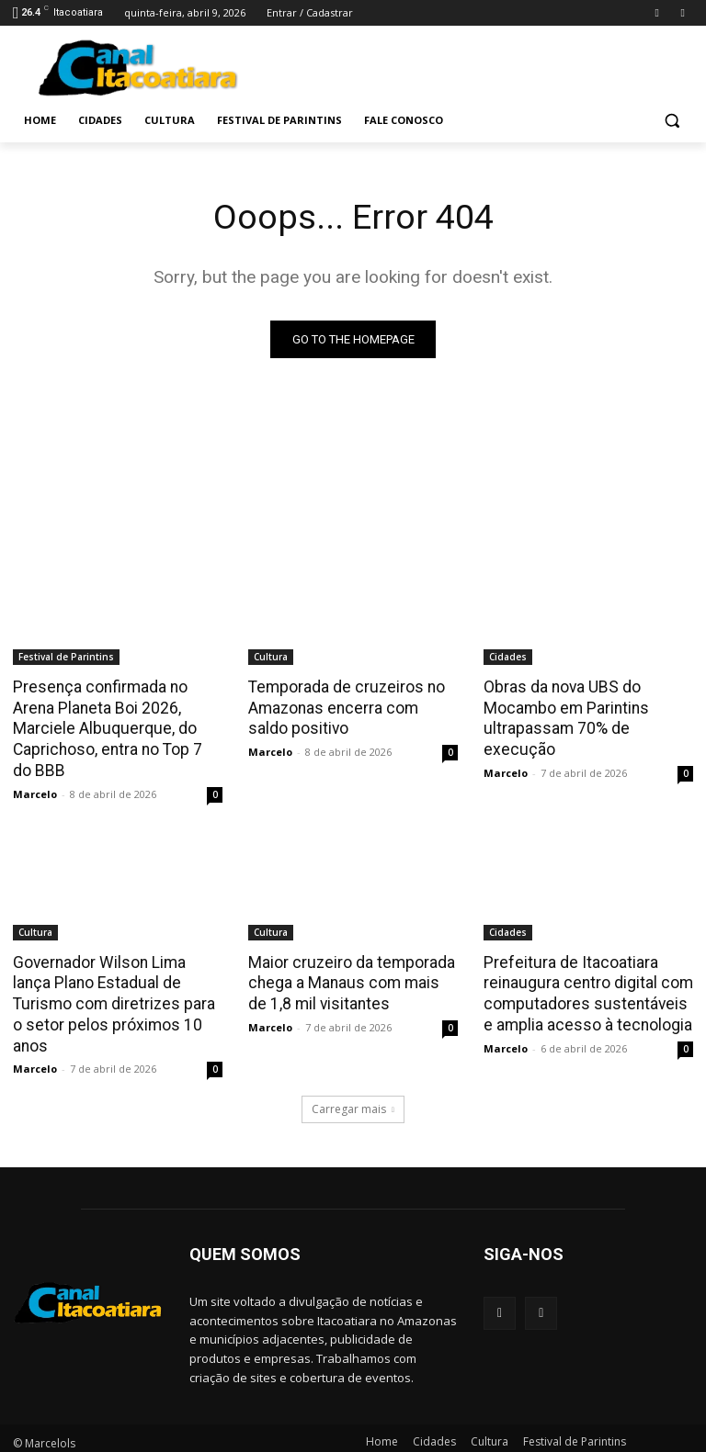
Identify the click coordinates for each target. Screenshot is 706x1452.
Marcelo (35, 791)
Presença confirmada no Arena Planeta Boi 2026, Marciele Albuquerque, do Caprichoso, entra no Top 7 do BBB (116, 727)
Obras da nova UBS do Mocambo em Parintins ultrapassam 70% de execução (563, 717)
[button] (671, 120)
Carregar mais (353, 1083)
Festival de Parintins (66, 656)
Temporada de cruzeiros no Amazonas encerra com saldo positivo (352, 707)
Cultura (271, 656)
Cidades (508, 656)
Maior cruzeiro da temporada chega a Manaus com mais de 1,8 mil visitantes (351, 980)
